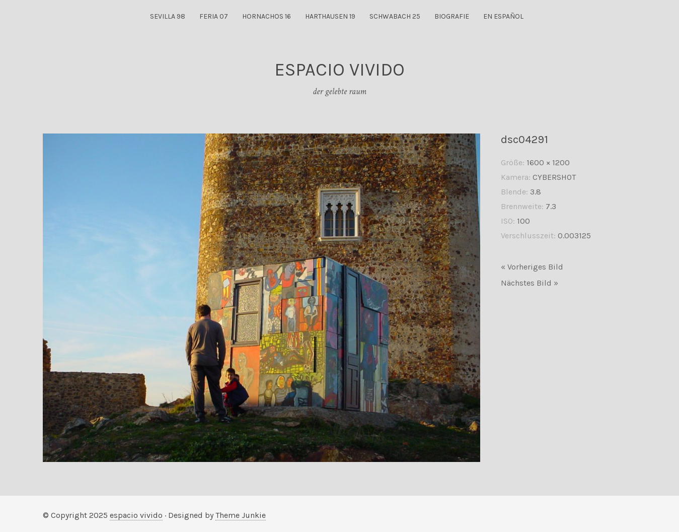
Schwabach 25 (394, 16)
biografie (451, 16)
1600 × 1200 (548, 162)
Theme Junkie (240, 515)
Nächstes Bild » (529, 283)
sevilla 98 (167, 16)
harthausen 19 (330, 16)
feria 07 (213, 16)
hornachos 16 (266, 16)
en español (503, 16)
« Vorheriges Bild (532, 267)
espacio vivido (136, 515)
